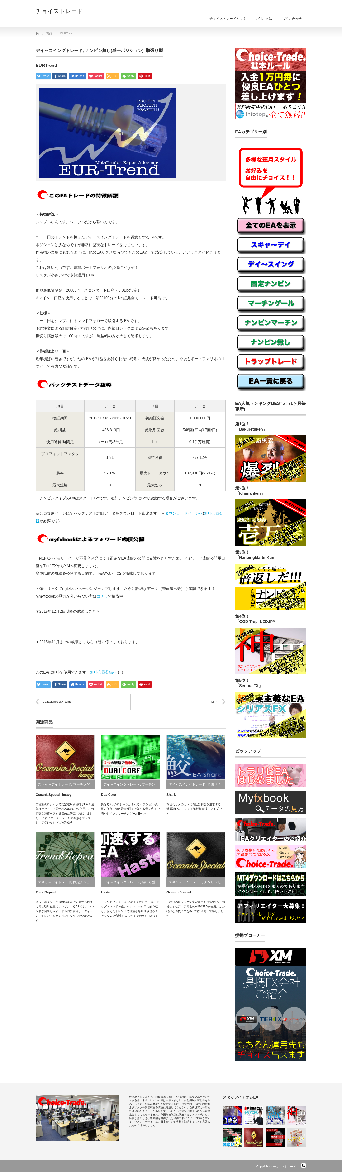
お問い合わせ (292, 18)
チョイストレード (59, 11)
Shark (171, 795)
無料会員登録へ (103, 672)
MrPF (214, 701)
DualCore (108, 795)
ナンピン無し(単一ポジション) (114, 50)
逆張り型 (148, 882)
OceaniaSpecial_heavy (53, 795)
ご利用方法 (264, 18)
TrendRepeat (46, 892)
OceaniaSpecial (178, 892)
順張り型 (154, 50)
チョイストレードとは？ (227, 18)
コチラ (102, 596)
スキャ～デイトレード (54, 784)
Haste (105, 892)
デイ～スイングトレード (59, 50)
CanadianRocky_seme (57, 701)
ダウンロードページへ (184, 513)
